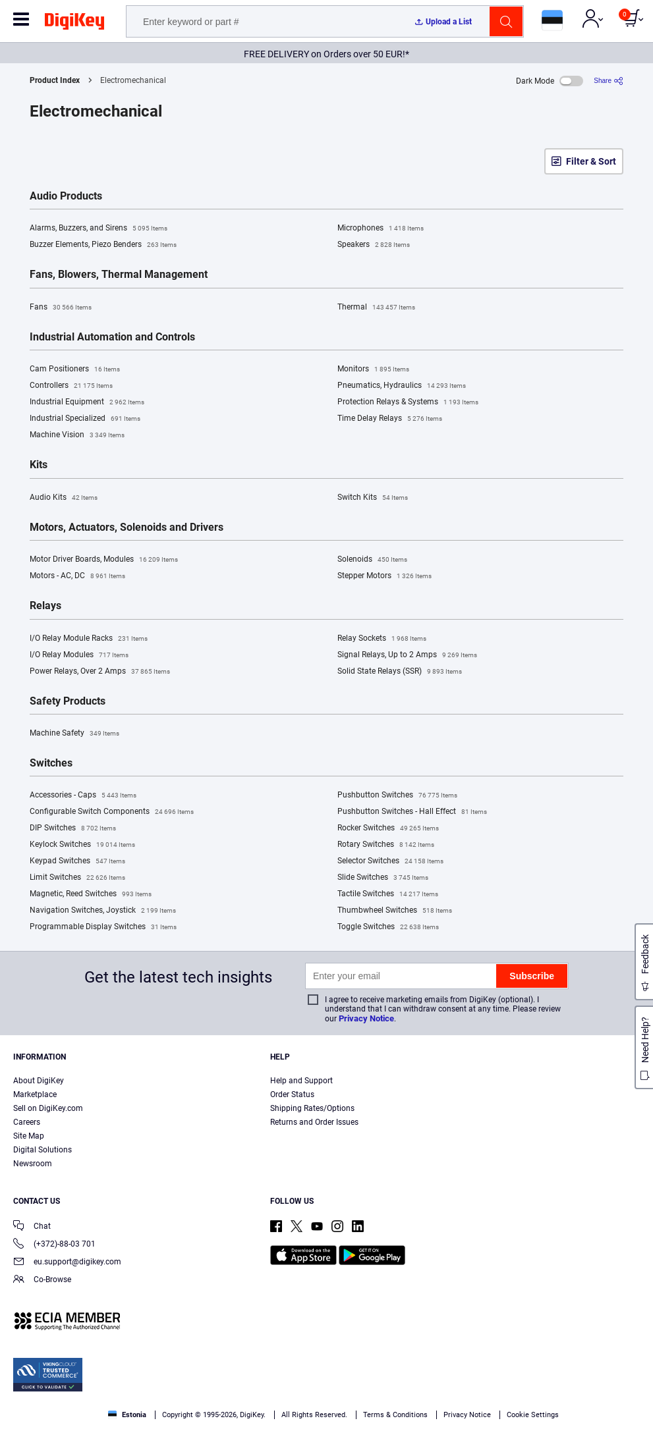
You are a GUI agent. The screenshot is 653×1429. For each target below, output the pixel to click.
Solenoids (372, 560)
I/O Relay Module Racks (89, 639)
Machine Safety (74, 733)
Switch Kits (372, 498)
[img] (74, 23)
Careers (26, 1122)
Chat (32, 1227)
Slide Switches (382, 878)
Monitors (373, 369)
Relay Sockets (381, 639)
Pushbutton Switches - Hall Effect (412, 812)
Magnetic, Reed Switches (91, 894)
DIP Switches (73, 828)
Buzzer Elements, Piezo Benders (103, 245)
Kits (38, 465)
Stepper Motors (384, 576)
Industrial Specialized (85, 419)
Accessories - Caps (83, 795)
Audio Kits (64, 498)
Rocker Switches (388, 828)
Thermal (376, 307)
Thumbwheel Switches (394, 911)
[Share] (608, 81)
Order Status (292, 1094)
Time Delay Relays (389, 419)
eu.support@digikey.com (67, 1262)
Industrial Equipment (87, 402)
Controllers (71, 386)
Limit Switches (77, 878)
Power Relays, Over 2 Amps (100, 672)
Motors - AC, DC (77, 576)
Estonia (127, 1415)
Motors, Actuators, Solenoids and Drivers (126, 527)
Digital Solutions (42, 1149)
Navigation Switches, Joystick (103, 911)
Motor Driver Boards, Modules (104, 560)
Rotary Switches (385, 845)
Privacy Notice (366, 1018)
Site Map (28, 1136)
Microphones (380, 228)
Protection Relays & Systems (407, 402)
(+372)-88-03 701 (54, 1245)
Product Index (55, 80)
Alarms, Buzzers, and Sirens (98, 228)
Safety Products (67, 701)
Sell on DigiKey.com (48, 1108)
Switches (51, 763)
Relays (45, 606)
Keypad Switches (77, 861)
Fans (61, 307)
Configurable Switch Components (112, 812)
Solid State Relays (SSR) (399, 672)
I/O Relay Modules (79, 655)
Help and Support (301, 1080)
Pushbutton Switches (397, 795)
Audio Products (66, 196)
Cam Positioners (75, 369)
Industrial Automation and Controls (112, 337)
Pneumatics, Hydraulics (401, 386)
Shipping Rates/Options (312, 1108)
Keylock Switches (82, 845)
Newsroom (32, 1163)
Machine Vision (77, 435)
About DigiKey (38, 1080)
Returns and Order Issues (314, 1122)
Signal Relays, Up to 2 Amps (407, 655)
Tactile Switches (387, 894)
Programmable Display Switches (103, 927)
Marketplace (35, 1094)
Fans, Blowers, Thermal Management (119, 275)
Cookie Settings (533, 1415)
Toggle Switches (388, 927)
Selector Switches (390, 861)
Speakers (373, 245)
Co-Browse (42, 1280)
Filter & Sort (591, 161)
